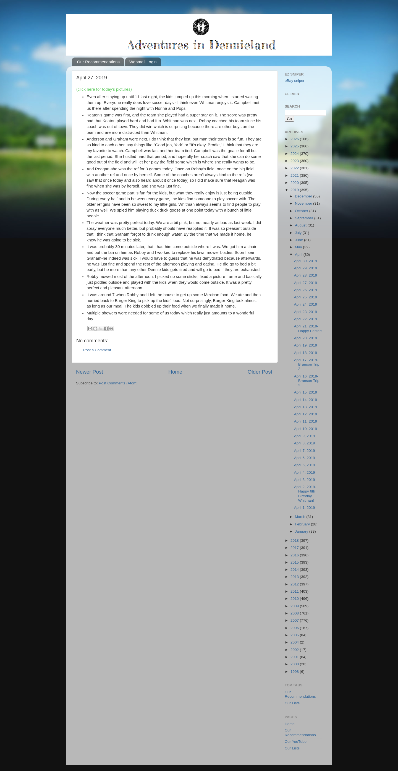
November (304, 203)
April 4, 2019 (304, 472)
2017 (295, 548)
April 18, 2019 (305, 353)
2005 (295, 635)
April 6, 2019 (304, 458)
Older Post (260, 372)
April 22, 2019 (305, 319)
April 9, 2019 (304, 436)
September (304, 218)
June (299, 240)
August (301, 225)
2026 (295, 139)
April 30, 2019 (305, 261)
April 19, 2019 (305, 345)
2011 (295, 591)
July (299, 233)
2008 (295, 613)
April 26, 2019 (305, 290)
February (303, 524)
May (299, 247)
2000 (295, 664)
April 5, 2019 (304, 465)
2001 (295, 657)
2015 (295, 562)
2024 (295, 154)
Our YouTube (296, 741)
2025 (295, 146)
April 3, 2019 (304, 480)
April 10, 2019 (305, 429)
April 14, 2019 (305, 400)
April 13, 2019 (305, 407)
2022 (295, 168)
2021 (295, 175)
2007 (295, 620)
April (299, 254)
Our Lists (292, 703)
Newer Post (89, 372)
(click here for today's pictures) (104, 89)
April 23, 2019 (305, 312)
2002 (295, 650)
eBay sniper (294, 81)
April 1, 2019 (304, 508)
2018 (295, 540)
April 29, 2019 (305, 268)
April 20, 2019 (305, 338)
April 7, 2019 (304, 451)
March (300, 517)
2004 (295, 642)
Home (175, 372)
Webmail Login (143, 61)
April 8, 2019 (304, 443)
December (304, 196)
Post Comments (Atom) (118, 383)
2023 (295, 161)
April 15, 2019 (305, 392)
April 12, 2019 (305, 414)
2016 (295, 555)
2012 (295, 584)
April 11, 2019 (305, 421)
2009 (295, 606)
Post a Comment (97, 350)
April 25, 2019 (305, 297)
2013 (295, 577)
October (302, 211)
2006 (295, 628)
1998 (295, 672)
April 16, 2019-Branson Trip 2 (307, 380)
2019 (295, 190)
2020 (295, 183)
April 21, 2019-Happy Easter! (308, 328)
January (302, 531)
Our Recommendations (98, 61)
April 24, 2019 (305, 304)
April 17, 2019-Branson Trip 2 (307, 364)
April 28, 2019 (305, 275)
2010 (295, 599)
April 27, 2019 (305, 283)
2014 (295, 569)
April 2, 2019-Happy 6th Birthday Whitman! (305, 493)
